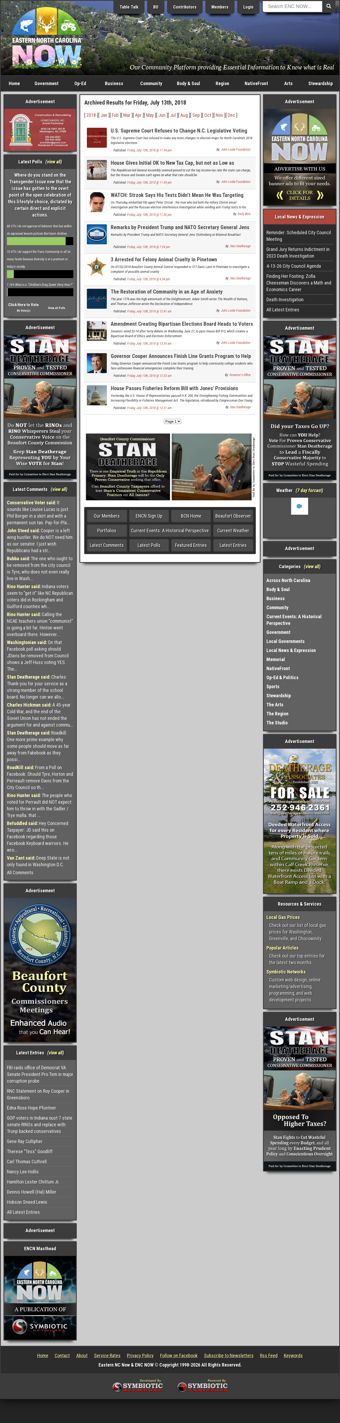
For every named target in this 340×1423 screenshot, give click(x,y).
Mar (126, 115)
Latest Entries (233, 545)
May (150, 115)
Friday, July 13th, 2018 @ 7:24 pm (148, 247)
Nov (219, 115)
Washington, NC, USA (300, 518)
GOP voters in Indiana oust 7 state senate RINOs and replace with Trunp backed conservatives (39, 1124)
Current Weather (233, 530)
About (82, 1355)
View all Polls (56, 308)
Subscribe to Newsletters (229, 1355)
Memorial (275, 659)
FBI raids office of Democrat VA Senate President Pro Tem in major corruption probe (40, 1074)
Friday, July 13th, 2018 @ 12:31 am (149, 408)
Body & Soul (188, 83)
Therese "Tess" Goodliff (30, 1151)
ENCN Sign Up (149, 516)
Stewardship (320, 83)
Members (219, 7)
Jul (173, 115)
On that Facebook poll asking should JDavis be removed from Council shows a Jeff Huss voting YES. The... (38, 656)
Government (46, 83)
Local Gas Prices (283, 917)
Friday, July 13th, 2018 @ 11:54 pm (149, 150)
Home (14, 83)
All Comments (20, 872)
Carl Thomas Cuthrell (27, 1161)
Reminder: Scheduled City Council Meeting (298, 236)
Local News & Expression (291, 650)
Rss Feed (269, 1355)
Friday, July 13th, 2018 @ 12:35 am (149, 343)
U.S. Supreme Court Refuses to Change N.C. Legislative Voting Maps (179, 133)
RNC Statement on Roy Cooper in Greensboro (38, 1094)
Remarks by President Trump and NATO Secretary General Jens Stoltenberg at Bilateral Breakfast (180, 230)
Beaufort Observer (233, 516)
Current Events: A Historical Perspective (170, 530)
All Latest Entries (23, 1212)
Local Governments (285, 641)
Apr (138, 115)
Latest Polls (149, 545)
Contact (62, 1355)
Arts (288, 83)
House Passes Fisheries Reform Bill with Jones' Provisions (174, 388)
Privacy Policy (140, 1355)
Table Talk (129, 7)
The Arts (274, 704)
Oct (207, 115)
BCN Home (191, 516)
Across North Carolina (288, 580)
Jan (103, 115)
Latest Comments (107, 545)
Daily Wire (244, 214)
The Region (277, 713)
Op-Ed (80, 83)
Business (114, 83)
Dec (231, 115)
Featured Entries (191, 545)
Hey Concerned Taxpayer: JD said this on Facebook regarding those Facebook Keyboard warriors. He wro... (38, 836)
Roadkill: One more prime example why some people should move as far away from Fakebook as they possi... (38, 746)
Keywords (293, 1355)
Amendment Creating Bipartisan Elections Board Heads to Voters (182, 324)
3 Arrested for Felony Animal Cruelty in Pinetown (164, 259)
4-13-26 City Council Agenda (293, 266)
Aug (184, 115)
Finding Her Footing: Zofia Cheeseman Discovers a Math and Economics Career (298, 282)
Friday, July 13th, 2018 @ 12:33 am (149, 376)
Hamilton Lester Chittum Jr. (33, 1182)
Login (248, 7)
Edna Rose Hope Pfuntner (31, 1108)
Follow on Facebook (179, 1355)
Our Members (107, 516)
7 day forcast (309, 490)
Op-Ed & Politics (282, 677)
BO (155, 7)
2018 (91, 115)
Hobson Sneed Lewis (27, 1202)
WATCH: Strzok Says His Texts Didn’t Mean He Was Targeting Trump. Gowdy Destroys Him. (177, 198)
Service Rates (107, 1355)
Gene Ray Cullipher (24, 1141)
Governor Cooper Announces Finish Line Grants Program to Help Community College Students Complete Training (181, 359)
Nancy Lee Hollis (23, 1171)
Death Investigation (285, 299)
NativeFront (256, 83)
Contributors (185, 7)
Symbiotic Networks (286, 972)
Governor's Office (240, 375)
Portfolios (106, 530)
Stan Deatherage (240, 246)
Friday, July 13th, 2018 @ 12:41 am (149, 311)
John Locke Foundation (235, 149)
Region (222, 83)
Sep (196, 115)
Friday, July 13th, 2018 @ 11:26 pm (149, 215)
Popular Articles (282, 948)
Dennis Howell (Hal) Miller (31, 1192)
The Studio (277, 722)
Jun (161, 115)
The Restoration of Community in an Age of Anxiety (167, 291)
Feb (115, 115)
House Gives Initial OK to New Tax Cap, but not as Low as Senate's (172, 166)
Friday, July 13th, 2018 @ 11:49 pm (149, 182)
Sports (272, 686)
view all (54, 161)
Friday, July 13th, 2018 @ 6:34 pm (148, 279)
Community (151, 83)
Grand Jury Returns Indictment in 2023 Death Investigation (298, 252)
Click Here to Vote (23, 304)
